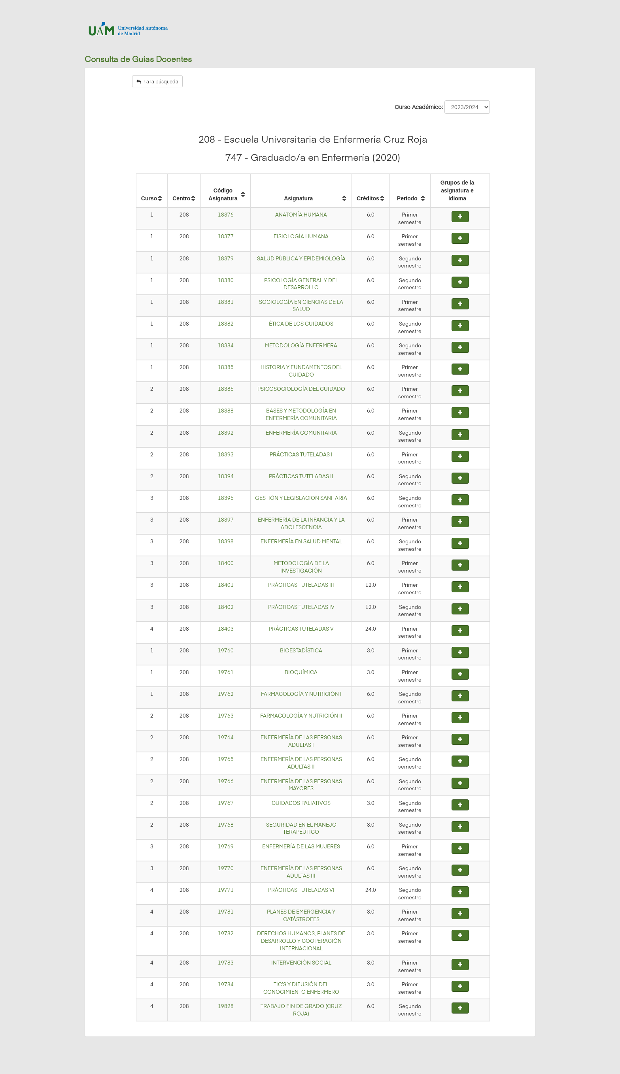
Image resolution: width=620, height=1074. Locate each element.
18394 (226, 476)
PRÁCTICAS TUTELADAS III (301, 584)
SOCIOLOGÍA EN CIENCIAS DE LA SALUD (301, 305)
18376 (226, 214)
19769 (226, 846)
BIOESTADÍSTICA (301, 650)
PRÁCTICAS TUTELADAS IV (301, 606)
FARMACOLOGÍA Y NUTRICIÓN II (301, 715)
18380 (226, 280)
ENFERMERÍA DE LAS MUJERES (301, 846)
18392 (226, 432)
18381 (226, 301)
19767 (226, 802)
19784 (226, 984)
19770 (226, 868)
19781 (226, 911)
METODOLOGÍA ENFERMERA (301, 345)
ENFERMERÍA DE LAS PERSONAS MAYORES (301, 785)
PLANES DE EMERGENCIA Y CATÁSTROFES (301, 915)
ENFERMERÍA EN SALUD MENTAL (301, 541)
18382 (226, 323)
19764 (226, 737)
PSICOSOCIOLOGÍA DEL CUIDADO (301, 388)
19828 (226, 1006)
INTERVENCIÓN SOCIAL (301, 962)
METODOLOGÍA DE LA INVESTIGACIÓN (301, 567)
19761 (226, 672)
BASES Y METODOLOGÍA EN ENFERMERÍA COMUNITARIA (301, 414)
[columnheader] (151, 191)
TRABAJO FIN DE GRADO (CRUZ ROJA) (301, 1009)
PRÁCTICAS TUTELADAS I (301, 454)
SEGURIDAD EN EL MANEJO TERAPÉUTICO (301, 828)
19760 (226, 650)
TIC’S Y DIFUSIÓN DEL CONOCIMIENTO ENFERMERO (301, 988)
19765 (226, 759)
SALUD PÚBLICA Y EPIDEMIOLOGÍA (301, 258)
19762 (226, 693)
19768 (226, 824)
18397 (226, 519)
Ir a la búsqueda (157, 81)
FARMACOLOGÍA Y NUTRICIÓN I (301, 693)
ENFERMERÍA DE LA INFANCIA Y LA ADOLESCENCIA (301, 523)
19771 (226, 889)
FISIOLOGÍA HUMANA (301, 236)
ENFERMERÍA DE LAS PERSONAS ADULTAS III (301, 872)
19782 (226, 933)
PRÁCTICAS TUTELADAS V (301, 628)
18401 (226, 584)
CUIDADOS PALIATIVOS (301, 802)
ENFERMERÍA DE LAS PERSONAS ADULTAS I (301, 741)
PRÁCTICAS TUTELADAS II (301, 476)
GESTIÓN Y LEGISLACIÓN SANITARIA (301, 497)
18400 (226, 563)
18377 (226, 236)
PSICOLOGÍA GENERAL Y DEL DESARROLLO (301, 284)
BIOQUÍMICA (301, 672)
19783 (226, 962)
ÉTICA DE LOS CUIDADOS (301, 323)
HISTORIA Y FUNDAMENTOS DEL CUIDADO (301, 371)
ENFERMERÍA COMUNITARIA (301, 432)
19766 (226, 781)
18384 (226, 345)
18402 (226, 606)
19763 (226, 715)
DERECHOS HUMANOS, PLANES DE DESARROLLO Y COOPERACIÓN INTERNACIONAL (301, 941)
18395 (226, 497)
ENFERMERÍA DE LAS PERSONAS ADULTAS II (301, 763)
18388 (226, 410)
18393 (226, 454)
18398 (226, 541)
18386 (226, 388)
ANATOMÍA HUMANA (301, 214)
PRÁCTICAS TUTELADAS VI (301, 889)
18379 (226, 258)
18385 (226, 367)
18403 (226, 628)
